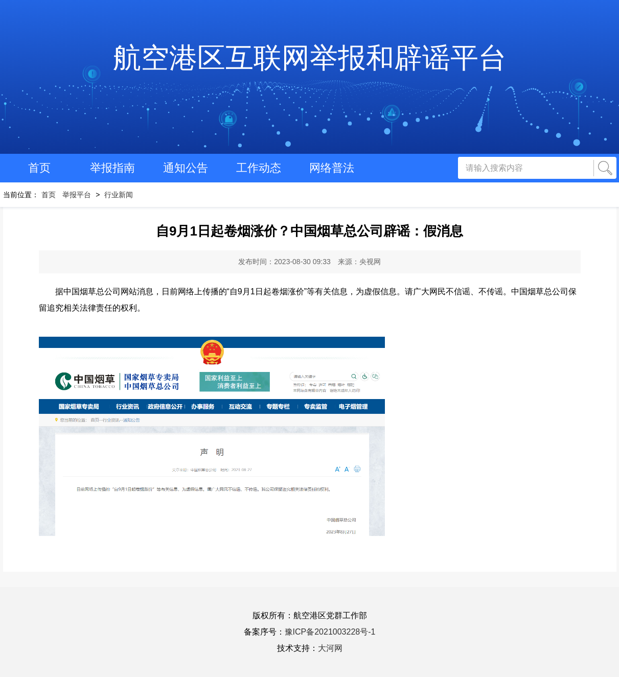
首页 (39, 167)
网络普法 (331, 167)
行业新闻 (118, 195)
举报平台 (76, 195)
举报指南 (112, 167)
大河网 (330, 648)
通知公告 (185, 167)
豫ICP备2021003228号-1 (330, 631)
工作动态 (258, 167)
